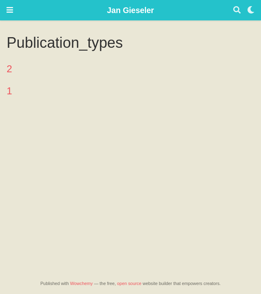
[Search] (237, 10)
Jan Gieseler (130, 10)
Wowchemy (81, 283)
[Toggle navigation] (10, 10)
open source (129, 283)
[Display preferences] (250, 10)
